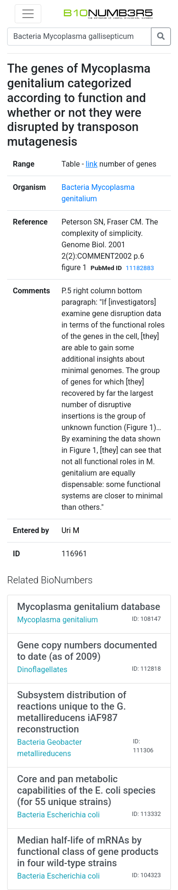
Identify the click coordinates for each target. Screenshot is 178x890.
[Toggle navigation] (28, 13)
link (92, 164)
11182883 (140, 268)
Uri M (70, 530)
